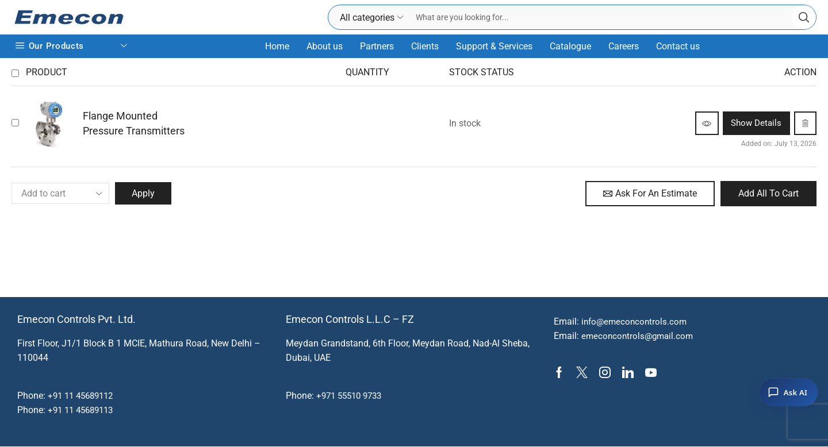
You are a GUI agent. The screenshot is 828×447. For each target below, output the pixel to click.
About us (324, 46)
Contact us (678, 46)
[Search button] (804, 17)
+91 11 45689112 (84, 396)
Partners (377, 46)
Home (277, 46)
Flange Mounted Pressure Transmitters (134, 123)
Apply (144, 193)
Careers (623, 46)
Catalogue (570, 46)
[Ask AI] (789, 392)
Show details (744, 123)
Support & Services (494, 46)
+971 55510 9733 (352, 396)
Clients (425, 46)
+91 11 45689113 (84, 411)
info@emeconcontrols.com (636, 322)
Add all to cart (768, 193)
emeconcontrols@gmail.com (639, 337)
